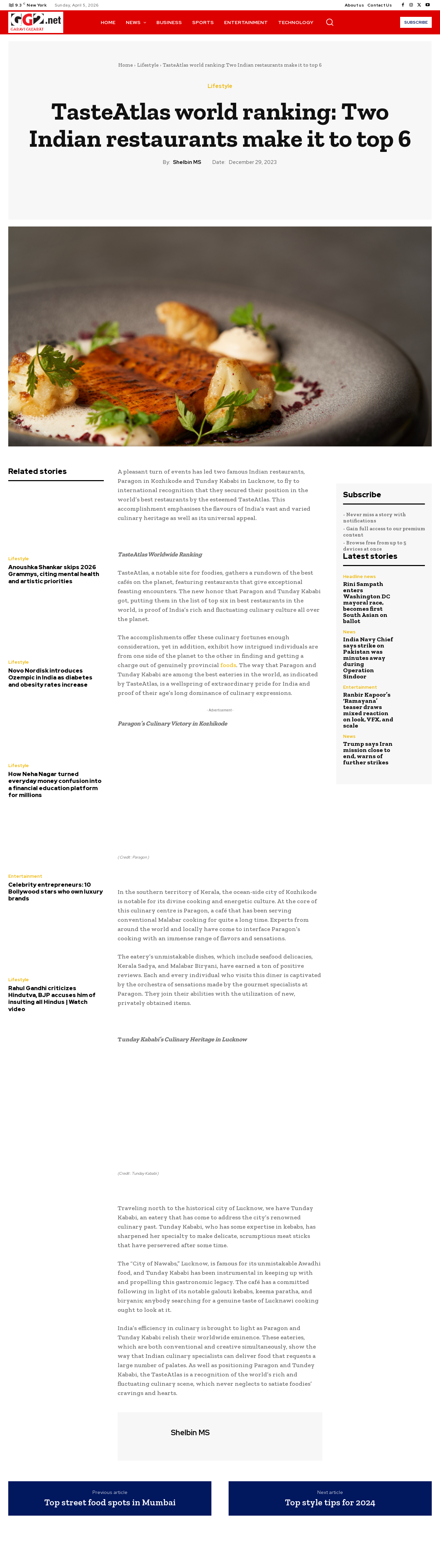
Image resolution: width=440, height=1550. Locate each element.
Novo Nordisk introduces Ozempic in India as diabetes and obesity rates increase (50, 677)
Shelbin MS (187, 162)
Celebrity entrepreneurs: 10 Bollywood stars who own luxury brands (55, 892)
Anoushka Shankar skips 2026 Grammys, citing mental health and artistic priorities (53, 574)
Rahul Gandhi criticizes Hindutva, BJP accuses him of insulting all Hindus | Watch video (52, 998)
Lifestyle (147, 65)
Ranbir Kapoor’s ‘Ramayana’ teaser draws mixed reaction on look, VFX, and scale (368, 710)
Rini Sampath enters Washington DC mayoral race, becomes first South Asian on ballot (366, 602)
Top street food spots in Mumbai (110, 1503)
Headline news (359, 576)
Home (125, 65)
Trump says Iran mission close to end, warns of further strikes (368, 753)
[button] (330, 22)
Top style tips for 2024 (330, 1503)
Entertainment (25, 876)
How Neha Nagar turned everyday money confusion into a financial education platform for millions (54, 784)
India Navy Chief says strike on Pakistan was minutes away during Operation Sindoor (368, 657)
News (349, 632)
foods (228, 665)
